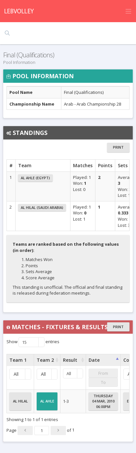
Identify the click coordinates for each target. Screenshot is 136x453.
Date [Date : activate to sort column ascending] (94, 360)
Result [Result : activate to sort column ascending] (70, 360)
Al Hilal (20, 404)
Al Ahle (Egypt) (35, 177)
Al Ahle (47, 404)
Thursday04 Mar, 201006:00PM (103, 401)
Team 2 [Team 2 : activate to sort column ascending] (45, 360)
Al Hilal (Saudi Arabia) (42, 207)
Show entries (32, 342)
